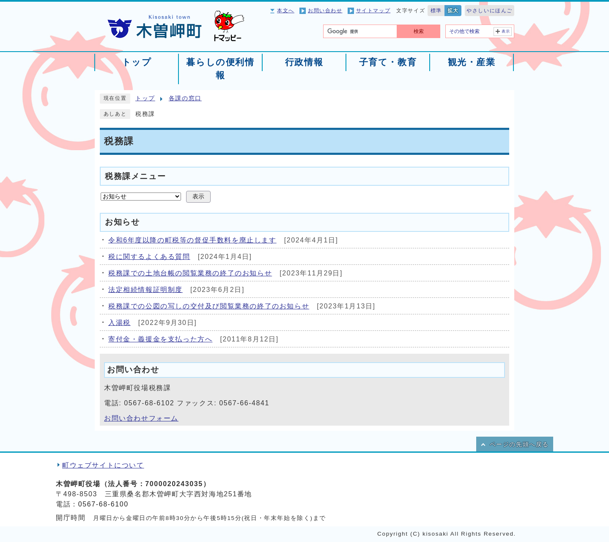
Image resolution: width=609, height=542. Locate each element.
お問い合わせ (325, 11)
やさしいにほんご (489, 11)
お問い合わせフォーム (141, 418)
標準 (436, 11)
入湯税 (119, 322)
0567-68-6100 (103, 504)
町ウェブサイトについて (103, 465)
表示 (506, 31)
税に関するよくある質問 (149, 256)
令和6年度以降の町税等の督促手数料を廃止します (192, 240)
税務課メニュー (135, 175)
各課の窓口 (185, 98)
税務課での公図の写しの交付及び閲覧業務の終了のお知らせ (208, 306)
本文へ (285, 11)
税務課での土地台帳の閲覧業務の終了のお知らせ (190, 273)
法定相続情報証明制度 (145, 289)
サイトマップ (373, 11)
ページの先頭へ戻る (519, 444)
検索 (419, 31)
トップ (145, 98)
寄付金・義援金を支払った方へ (160, 339)
